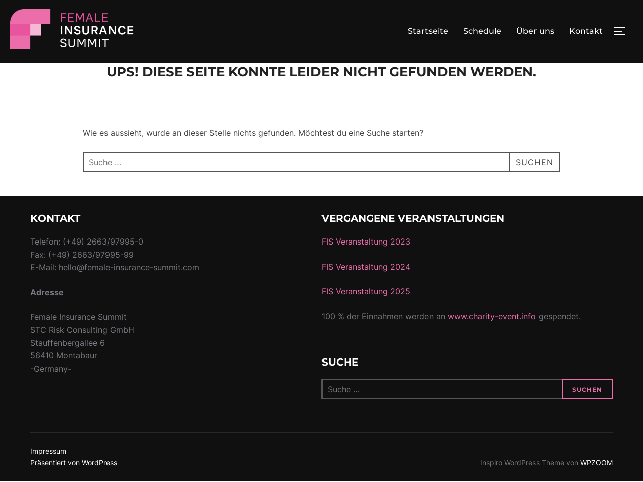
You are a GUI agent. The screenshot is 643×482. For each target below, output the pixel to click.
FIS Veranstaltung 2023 (366, 241)
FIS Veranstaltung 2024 (366, 267)
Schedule (482, 31)
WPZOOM (596, 462)
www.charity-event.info (492, 316)
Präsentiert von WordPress (73, 462)
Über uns (535, 31)
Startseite (428, 31)
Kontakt (586, 31)
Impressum (48, 451)
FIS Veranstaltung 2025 (366, 291)
